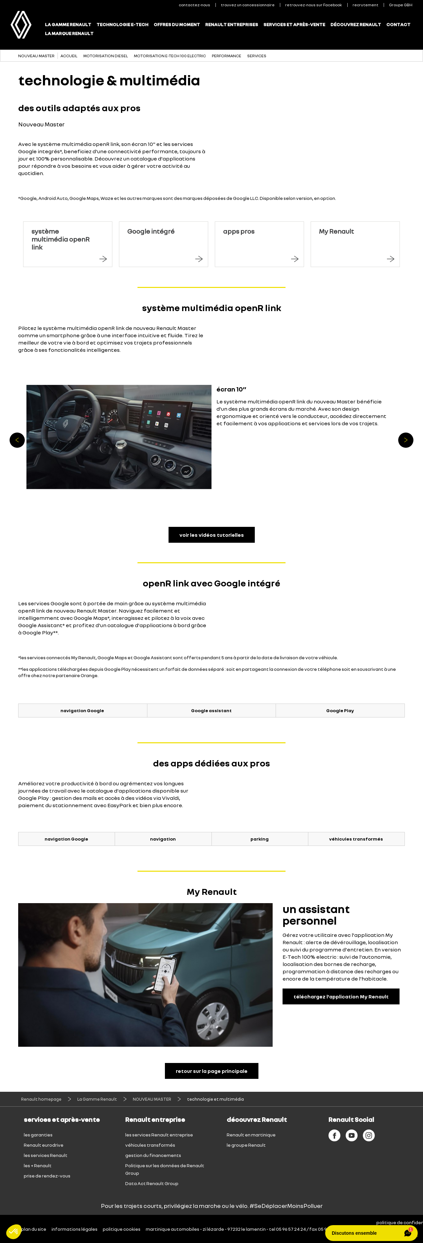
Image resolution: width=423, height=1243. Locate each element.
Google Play (340, 710)
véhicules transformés (356, 839)
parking (259, 839)
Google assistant (211, 710)
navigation (163, 839)
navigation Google (82, 710)
